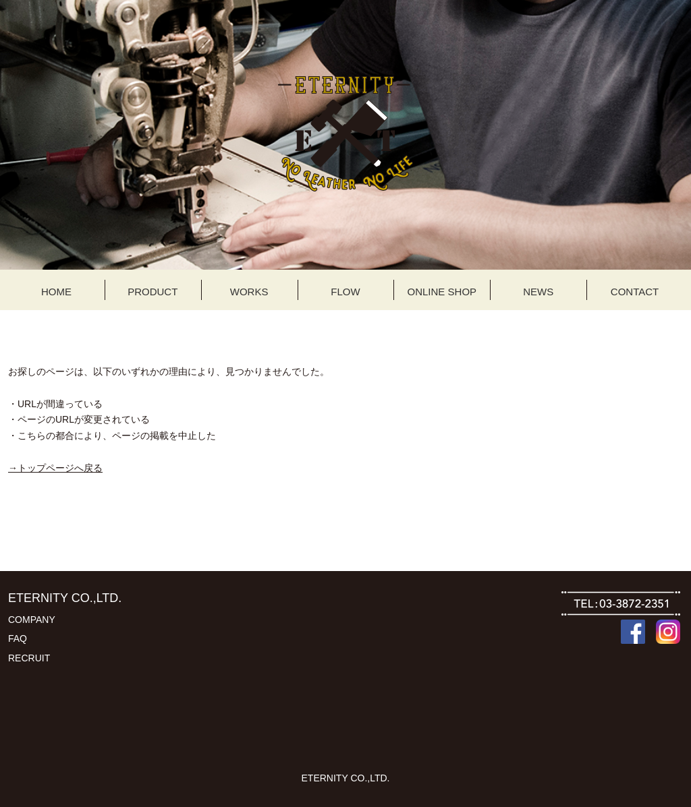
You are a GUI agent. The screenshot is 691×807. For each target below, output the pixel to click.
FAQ (17, 638)
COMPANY (31, 619)
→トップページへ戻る (55, 467)
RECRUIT (29, 658)
